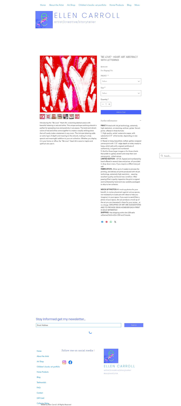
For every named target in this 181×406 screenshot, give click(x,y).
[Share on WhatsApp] (111, 222)
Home (39, 351)
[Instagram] (64, 362)
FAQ (38, 387)
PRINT (105, 75)
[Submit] (133, 325)
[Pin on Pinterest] (106, 222)
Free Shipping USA (107, 70)
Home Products (42, 372)
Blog (38, 377)
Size (103, 87)
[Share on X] (115, 222)
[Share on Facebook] (102, 222)
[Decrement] (102, 104)
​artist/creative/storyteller (75, 22)
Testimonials (41, 382)
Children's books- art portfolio (47, 367)
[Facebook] (70, 362)
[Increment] (109, 104)
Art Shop (40, 361)
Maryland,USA (111, 373)
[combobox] (121, 81)
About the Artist (43, 356)
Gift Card (40, 398)
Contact (40, 393)
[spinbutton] (106, 104)
